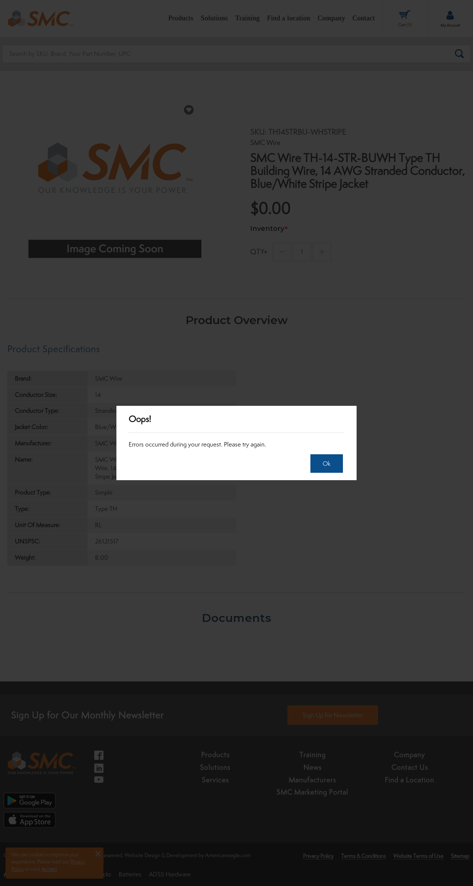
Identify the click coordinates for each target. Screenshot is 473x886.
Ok (324, 463)
